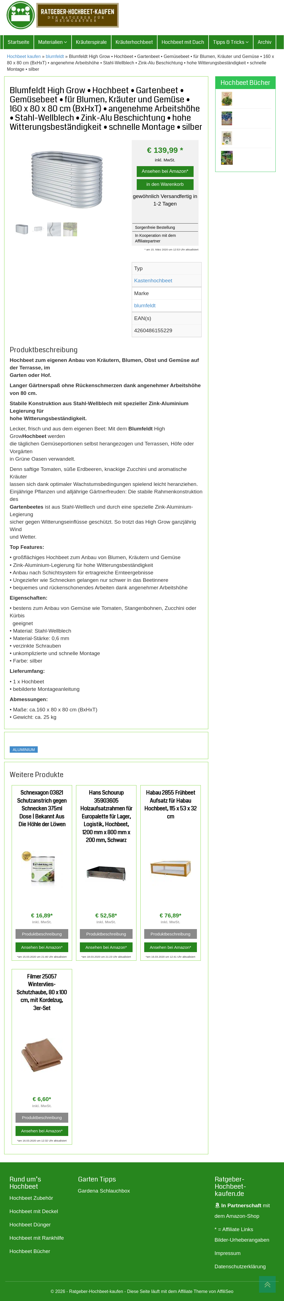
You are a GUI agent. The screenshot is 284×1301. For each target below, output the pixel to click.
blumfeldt (55, 56)
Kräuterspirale (91, 42)
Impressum (228, 1253)
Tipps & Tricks (231, 42)
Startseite (18, 42)
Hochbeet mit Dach (183, 42)
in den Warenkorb (165, 184)
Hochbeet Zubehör (31, 1198)
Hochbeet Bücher (29, 1251)
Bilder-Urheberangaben (242, 1240)
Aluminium (24, 749)
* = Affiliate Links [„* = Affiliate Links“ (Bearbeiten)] (234, 1229)
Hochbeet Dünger (30, 1225)
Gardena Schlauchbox (104, 1191)
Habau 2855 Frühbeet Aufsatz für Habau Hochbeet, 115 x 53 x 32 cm (170, 804)
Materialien (52, 42)
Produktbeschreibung (42, 934)
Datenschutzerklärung (240, 1266)
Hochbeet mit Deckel (33, 1211)
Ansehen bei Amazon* (165, 171)
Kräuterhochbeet (134, 42)
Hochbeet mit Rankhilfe (36, 1238)
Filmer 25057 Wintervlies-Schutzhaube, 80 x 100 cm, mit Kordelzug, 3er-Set (42, 992)
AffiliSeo (225, 1291)
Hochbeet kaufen (24, 56)
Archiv (265, 42)
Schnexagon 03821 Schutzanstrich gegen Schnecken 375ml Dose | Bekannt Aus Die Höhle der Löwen (42, 808)
